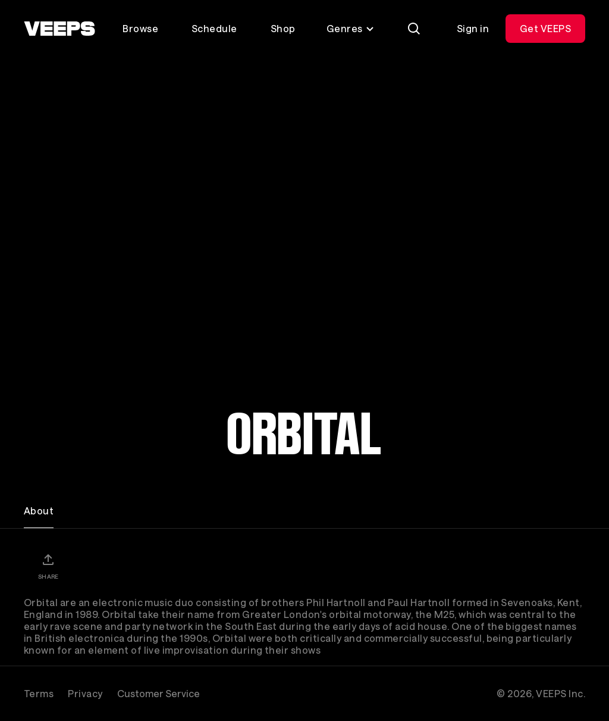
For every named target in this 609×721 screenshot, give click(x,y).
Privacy (85, 693)
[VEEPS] (59, 28)
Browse (140, 28)
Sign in (473, 28)
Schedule (214, 28)
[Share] (48, 566)
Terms (39, 693)
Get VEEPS (545, 28)
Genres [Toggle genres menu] (351, 28)
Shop (283, 28)
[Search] (414, 28)
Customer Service (158, 693)
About (39, 510)
